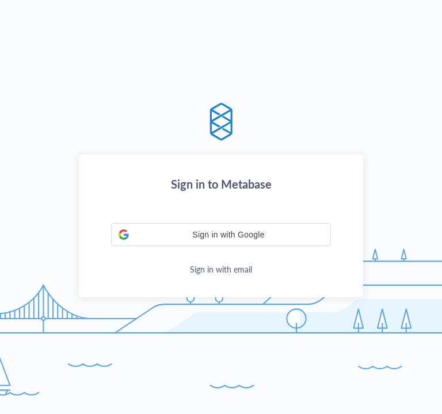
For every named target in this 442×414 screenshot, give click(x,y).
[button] (221, 234)
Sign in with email (221, 269)
